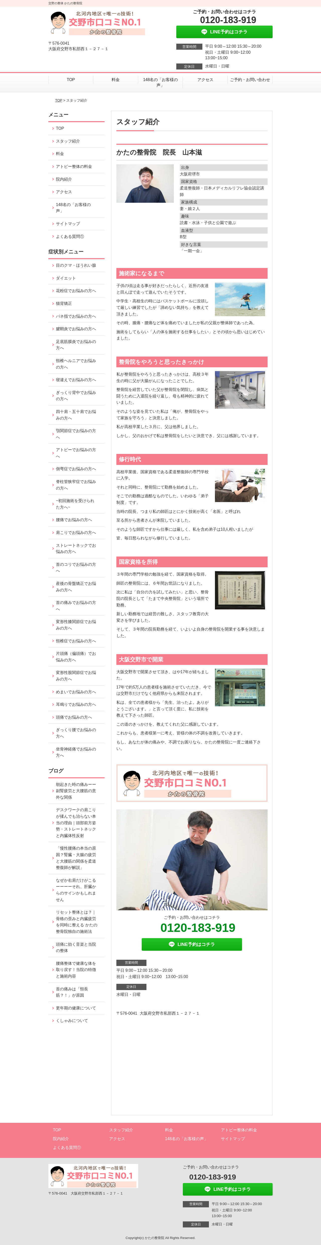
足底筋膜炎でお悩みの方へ (76, 344)
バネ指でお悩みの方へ (76, 316)
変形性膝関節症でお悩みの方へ (76, 624)
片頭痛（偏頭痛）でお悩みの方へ (76, 656)
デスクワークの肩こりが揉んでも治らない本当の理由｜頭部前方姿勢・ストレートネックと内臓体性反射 (76, 823)
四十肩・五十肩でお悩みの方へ (76, 414)
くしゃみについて (72, 1020)
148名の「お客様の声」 (160, 82)
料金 (116, 80)
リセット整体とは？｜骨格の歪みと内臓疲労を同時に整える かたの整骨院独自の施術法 (76, 922)
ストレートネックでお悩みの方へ (76, 548)
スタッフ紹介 (68, 141)
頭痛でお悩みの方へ (74, 717)
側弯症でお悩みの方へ (76, 469)
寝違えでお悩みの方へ (76, 380)
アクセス (205, 80)
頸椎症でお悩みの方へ (76, 641)
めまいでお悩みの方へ (76, 692)
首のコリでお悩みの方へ (76, 567)
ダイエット (66, 278)
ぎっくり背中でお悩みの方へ (76, 395)
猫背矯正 (64, 303)
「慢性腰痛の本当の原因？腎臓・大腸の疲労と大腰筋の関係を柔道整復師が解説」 (76, 858)
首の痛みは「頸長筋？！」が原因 (72, 992)
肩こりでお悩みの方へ (76, 532)
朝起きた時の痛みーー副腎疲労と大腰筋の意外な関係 (76, 790)
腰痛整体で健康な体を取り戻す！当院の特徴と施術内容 (76, 969)
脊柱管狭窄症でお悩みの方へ (76, 484)
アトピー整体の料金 (74, 166)
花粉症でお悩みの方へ (76, 291)
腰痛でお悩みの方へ (74, 520)
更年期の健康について (76, 1008)
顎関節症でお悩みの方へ (76, 434)
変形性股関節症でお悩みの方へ (76, 675)
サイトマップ (68, 224)
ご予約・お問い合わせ (250, 80)
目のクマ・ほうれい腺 (76, 265)
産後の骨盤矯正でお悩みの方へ (76, 586)
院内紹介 (64, 179)
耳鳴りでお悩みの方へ (76, 704)
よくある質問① (70, 236)
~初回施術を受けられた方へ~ (75, 504)
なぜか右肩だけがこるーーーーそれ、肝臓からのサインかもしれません (76, 890)
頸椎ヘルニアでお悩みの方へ (76, 364)
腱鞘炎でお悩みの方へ (76, 329)
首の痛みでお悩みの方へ (76, 605)
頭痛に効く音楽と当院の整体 (76, 947)
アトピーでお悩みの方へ (76, 453)
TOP (71, 80)
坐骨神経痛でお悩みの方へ (76, 752)
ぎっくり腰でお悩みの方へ (76, 733)
